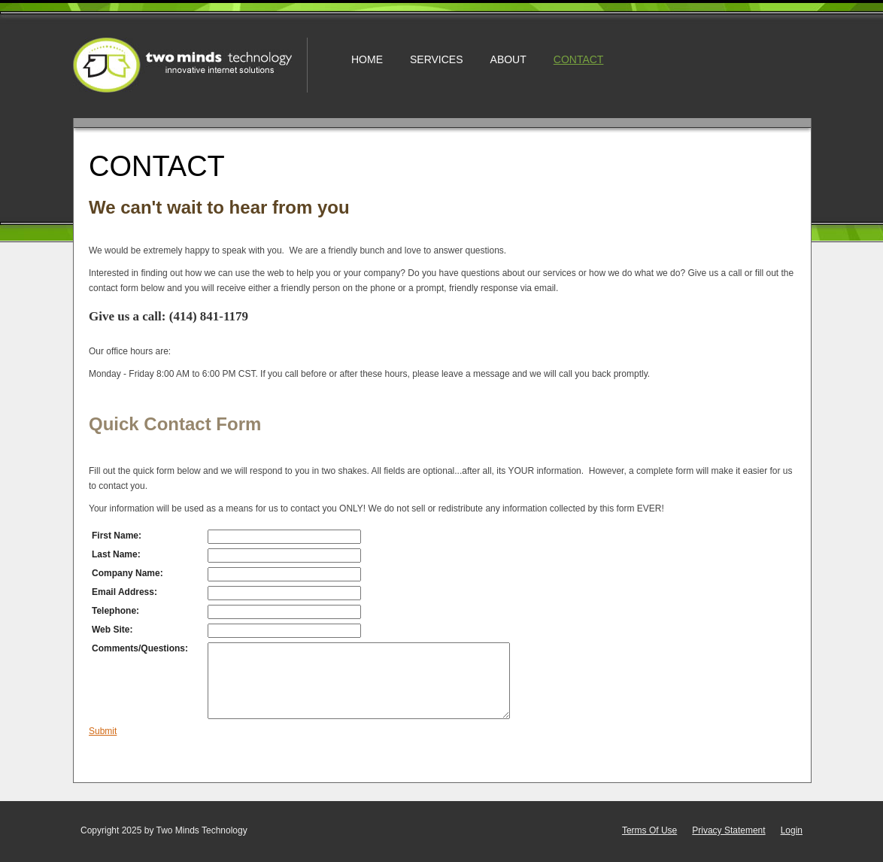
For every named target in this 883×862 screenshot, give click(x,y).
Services (436, 59)
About (508, 59)
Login (792, 830)
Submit (103, 731)
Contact (579, 59)
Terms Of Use (649, 830)
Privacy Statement (728, 830)
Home (367, 59)
